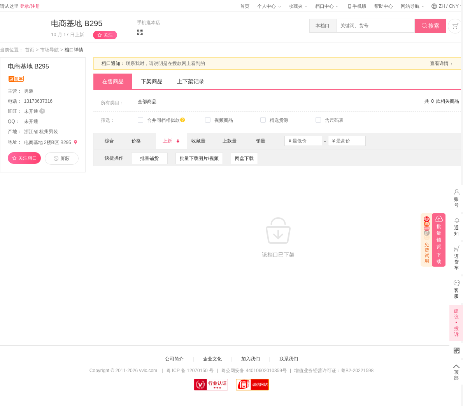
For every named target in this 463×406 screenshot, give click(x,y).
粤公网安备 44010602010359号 (254, 370)
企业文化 (212, 359)
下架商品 (152, 81)
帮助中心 (383, 6)
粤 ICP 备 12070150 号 (190, 370)
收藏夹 (298, 6)
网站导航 (412, 6)
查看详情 (442, 64)
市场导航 (49, 50)
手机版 (356, 6)
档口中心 (326, 6)
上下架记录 (190, 81)
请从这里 (20, 6)
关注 (108, 35)
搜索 (430, 25)
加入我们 (250, 359)
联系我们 (288, 359)
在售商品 (113, 81)
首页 (244, 6)
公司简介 (174, 359)
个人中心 (269, 6)
